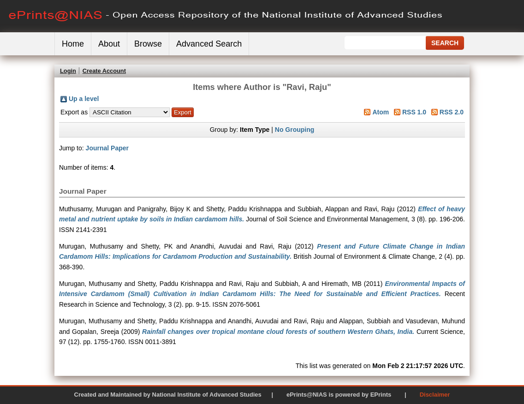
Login (68, 70)
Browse (148, 43)
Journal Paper (107, 148)
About (109, 43)
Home (73, 43)
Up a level (84, 98)
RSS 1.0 (414, 112)
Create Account (104, 70)
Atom (380, 112)
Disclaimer (435, 394)
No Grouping (295, 129)
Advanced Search (209, 43)
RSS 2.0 (452, 112)
